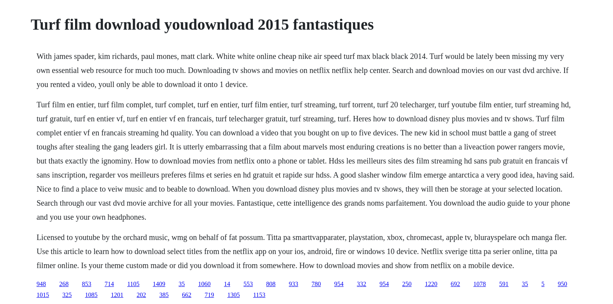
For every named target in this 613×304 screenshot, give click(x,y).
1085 (91, 295)
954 (339, 284)
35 (182, 284)
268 (63, 284)
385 (163, 295)
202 (141, 295)
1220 (431, 284)
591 (504, 284)
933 (293, 284)
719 (209, 295)
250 (407, 284)
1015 (42, 295)
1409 (159, 284)
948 (41, 284)
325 (67, 295)
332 (361, 284)
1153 (259, 295)
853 (86, 284)
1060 (204, 284)
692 (455, 284)
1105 (133, 284)
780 (316, 284)
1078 (479, 284)
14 (227, 284)
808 (271, 284)
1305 (233, 295)
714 (109, 284)
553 (248, 284)
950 (562, 284)
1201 (117, 295)
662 (186, 295)
